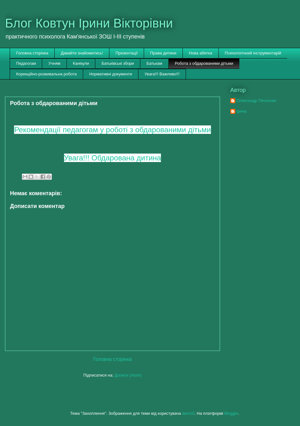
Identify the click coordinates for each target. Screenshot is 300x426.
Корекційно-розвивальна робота (46, 74)
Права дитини (163, 53)
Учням (54, 63)
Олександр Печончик (256, 100)
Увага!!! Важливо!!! (162, 74)
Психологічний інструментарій (253, 53)
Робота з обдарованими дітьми (204, 63)
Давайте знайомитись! (82, 53)
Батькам (154, 63)
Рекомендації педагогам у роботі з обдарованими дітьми (112, 129)
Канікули (81, 63)
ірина (242, 111)
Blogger (231, 413)
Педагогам (26, 63)
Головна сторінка (32, 53)
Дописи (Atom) (128, 375)
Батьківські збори (118, 63)
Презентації (127, 53)
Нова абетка (200, 53)
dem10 (188, 413)
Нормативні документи (110, 74)
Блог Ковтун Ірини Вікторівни (89, 23)
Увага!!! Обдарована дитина (112, 158)
